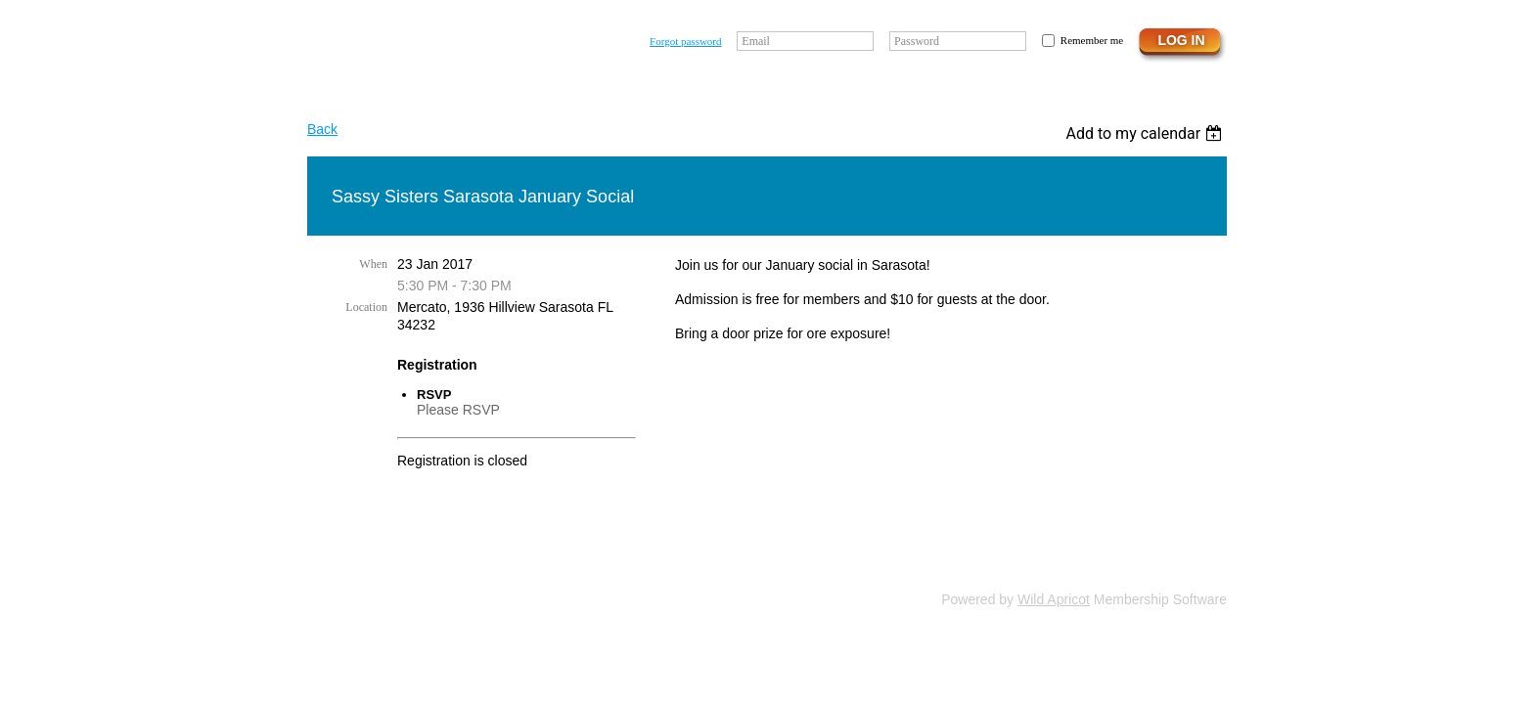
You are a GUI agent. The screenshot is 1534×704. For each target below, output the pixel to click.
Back (322, 129)
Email (756, 41)
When (373, 264)
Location (366, 307)
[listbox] (1146, 133)
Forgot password (685, 41)
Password (916, 41)
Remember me (1091, 40)
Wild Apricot (1053, 599)
